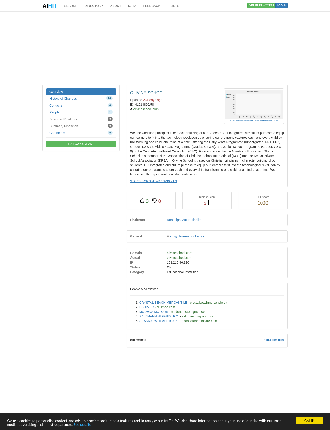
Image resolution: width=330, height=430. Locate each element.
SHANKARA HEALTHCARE (159, 321)
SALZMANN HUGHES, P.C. (159, 316)
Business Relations (81, 119)
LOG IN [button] (281, 5)
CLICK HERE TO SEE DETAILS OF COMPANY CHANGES (254, 121)
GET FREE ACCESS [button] (262, 5)
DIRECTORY (94, 6)
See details (82, 424)
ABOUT (115, 6)
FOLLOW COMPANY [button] (81, 144)
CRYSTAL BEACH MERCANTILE (163, 302)
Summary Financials (81, 126)
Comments (81, 133)
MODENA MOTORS (153, 312)
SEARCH (70, 6)
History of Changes (81, 98)
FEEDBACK (153, 6)
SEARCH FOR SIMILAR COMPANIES (153, 181)
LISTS (176, 6)
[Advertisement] (165, 48)
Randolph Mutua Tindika (184, 220)
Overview (56, 92)
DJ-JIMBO (146, 307)
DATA (132, 6)
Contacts (81, 105)
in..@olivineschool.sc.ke (187, 236)
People (81, 112)
